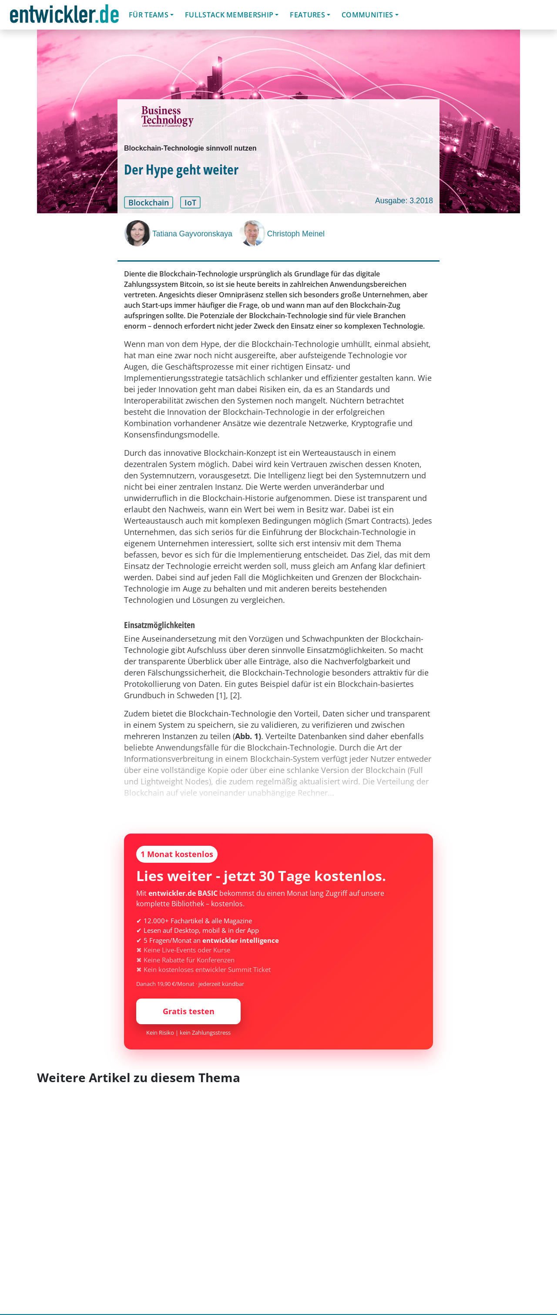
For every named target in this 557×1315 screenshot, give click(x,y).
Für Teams (148, 15)
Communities (367, 15)
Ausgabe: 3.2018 (404, 200)
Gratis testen (189, 1011)
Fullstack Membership (229, 15)
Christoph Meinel (296, 233)
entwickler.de (64, 16)
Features (307, 15)
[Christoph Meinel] (253, 233)
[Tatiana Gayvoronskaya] (138, 233)
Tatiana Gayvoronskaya (192, 233)
